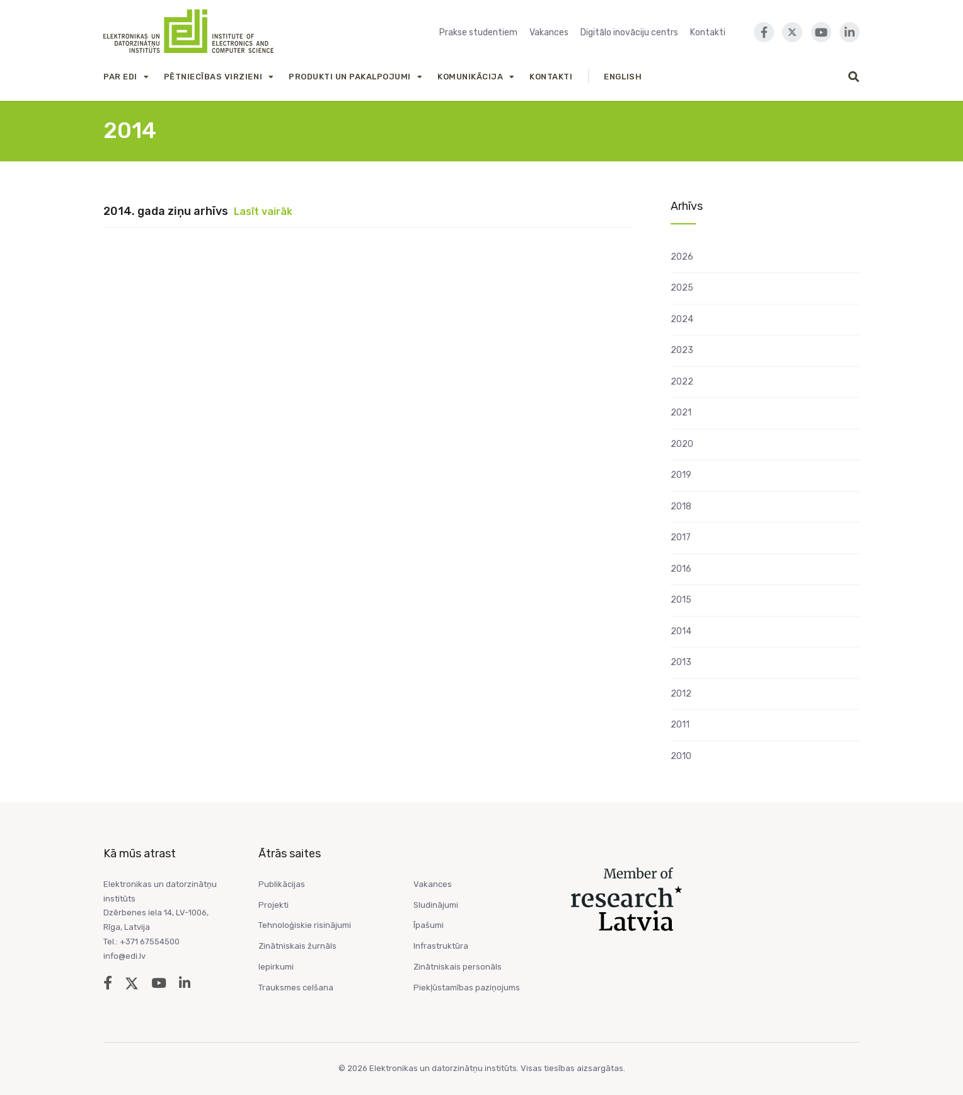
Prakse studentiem (478, 32)
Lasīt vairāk (263, 211)
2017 (681, 537)
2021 (681, 412)
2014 (681, 631)
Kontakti (707, 32)
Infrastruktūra (440, 946)
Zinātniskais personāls (457, 966)
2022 (682, 381)
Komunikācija (470, 76)
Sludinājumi (435, 905)
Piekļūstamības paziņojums (466, 987)
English (623, 76)
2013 (681, 662)
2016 (681, 569)
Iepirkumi (276, 966)
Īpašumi (428, 925)
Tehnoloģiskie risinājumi (304, 925)
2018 (681, 506)
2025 (682, 287)
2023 (682, 350)
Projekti (273, 905)
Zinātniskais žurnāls (297, 946)
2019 (681, 475)
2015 (681, 599)
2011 (680, 724)
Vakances (548, 32)
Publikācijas (281, 884)
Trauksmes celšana (295, 987)
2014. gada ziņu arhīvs (165, 211)
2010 (681, 756)
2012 (681, 693)
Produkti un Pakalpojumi (350, 76)
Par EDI (120, 76)
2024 (682, 319)
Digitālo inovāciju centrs (629, 32)
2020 (682, 444)
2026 (682, 257)
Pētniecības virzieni (213, 76)
